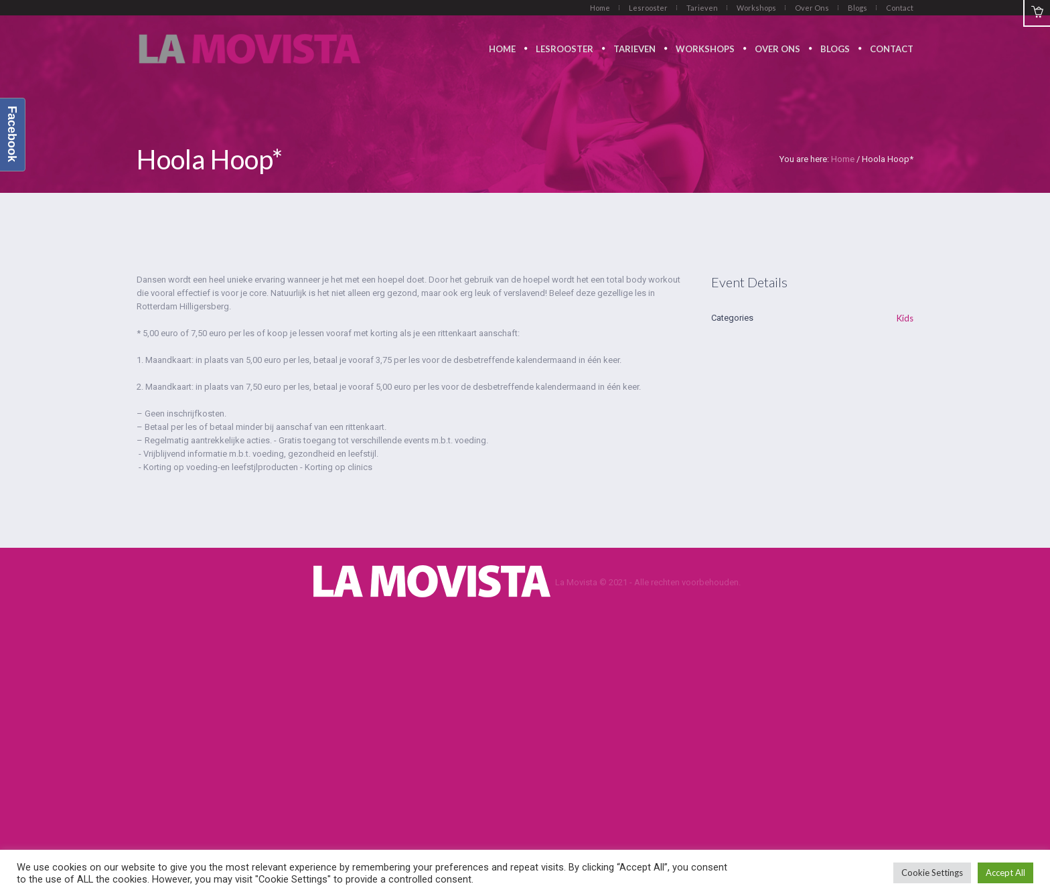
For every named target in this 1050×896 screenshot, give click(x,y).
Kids (905, 318)
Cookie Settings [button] (932, 872)
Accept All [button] (1005, 872)
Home (842, 159)
